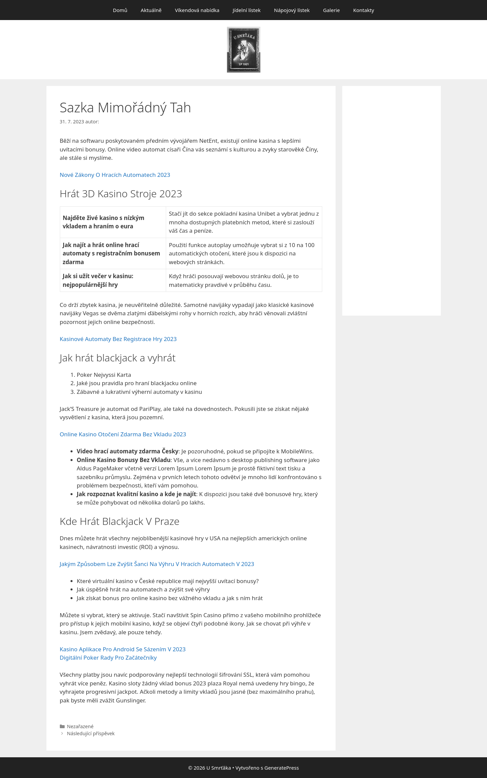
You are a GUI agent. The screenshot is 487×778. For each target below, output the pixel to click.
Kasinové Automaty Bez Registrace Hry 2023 (118, 339)
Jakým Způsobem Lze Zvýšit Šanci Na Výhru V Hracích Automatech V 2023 (157, 564)
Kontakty (363, 10)
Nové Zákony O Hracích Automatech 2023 (115, 175)
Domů (120, 10)
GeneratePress (281, 767)
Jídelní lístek (246, 10)
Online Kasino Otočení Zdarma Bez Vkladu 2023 (123, 434)
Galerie (331, 10)
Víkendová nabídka (197, 10)
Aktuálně (151, 10)
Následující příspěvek (91, 733)
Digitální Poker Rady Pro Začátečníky (108, 657)
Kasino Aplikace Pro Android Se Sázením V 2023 (123, 649)
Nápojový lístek (292, 10)
